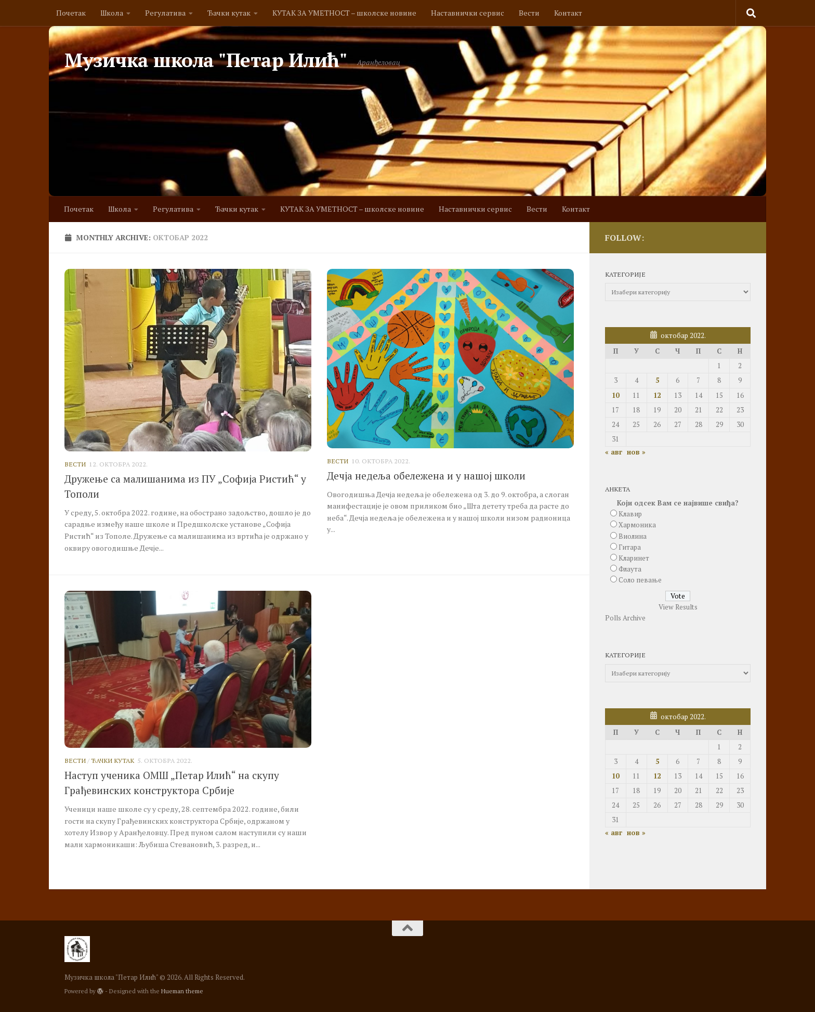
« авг (613, 452)
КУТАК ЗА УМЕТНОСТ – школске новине (344, 13)
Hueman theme (182, 991)
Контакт (568, 13)
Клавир (630, 513)
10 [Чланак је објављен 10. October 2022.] (615, 395)
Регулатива (165, 13)
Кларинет (634, 558)
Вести (529, 13)
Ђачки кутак (229, 13)
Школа (111, 13)
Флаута (630, 569)
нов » (636, 452)
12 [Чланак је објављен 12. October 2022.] (657, 395)
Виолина (633, 536)
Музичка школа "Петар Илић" (205, 60)
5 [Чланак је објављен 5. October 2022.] (657, 380)
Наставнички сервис (467, 13)
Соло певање (640, 580)
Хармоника (637, 524)
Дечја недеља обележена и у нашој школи (426, 476)
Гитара (630, 547)
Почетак (71, 13)
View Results (678, 607)
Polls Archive (625, 617)
